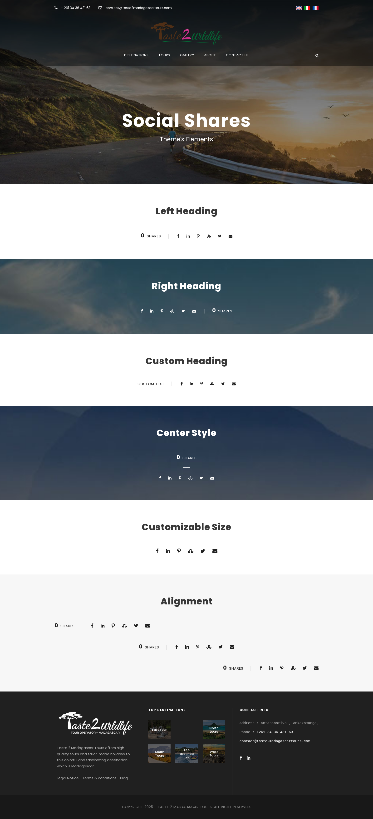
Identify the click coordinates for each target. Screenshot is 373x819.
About (210, 55)
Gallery (187, 55)
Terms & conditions (99, 777)
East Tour (159, 729)
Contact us (237, 55)
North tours (213, 730)
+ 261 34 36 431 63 (76, 7)
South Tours (159, 754)
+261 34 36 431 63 (275, 732)
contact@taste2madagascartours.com (139, 7)
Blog (124, 777)
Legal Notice (68, 777)
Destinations (136, 55)
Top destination (187, 754)
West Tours (213, 754)
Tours (164, 55)
